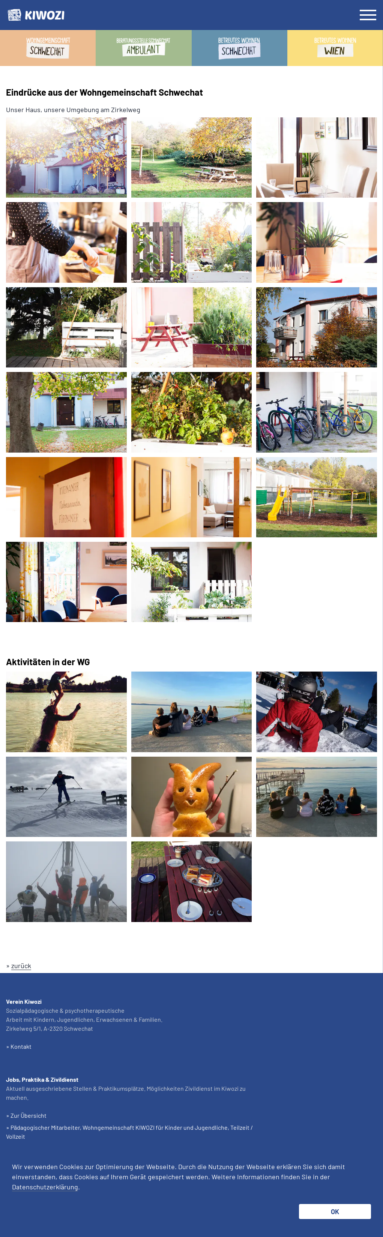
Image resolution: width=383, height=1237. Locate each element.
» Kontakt (19, 1046)
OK (335, 1211)
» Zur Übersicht (26, 1115)
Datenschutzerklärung (45, 1187)
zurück (21, 965)
